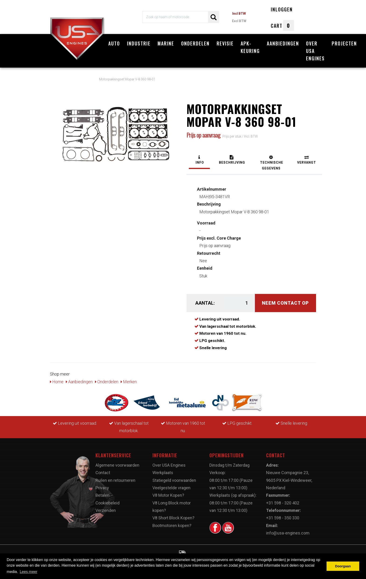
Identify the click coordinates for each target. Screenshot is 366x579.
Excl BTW (239, 21)
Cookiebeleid (107, 500)
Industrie (139, 43)
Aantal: (205, 300)
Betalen (102, 492)
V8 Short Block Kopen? (173, 515)
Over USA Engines (315, 51)
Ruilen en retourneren (115, 477)
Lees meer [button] (28, 572)
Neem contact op (285, 300)
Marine (166, 43)
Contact (102, 470)
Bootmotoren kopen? (171, 522)
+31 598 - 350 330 (282, 515)
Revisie (225, 43)
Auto (114, 43)
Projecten (344, 43)
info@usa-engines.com (288, 530)
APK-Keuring (250, 47)
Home (56, 379)
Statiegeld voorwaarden (174, 477)
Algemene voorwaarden (117, 462)
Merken (129, 379)
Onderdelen (195, 43)
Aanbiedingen (283, 43)
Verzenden (105, 508)
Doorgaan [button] (343, 566)
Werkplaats (162, 470)
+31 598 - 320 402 (282, 500)
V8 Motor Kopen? (168, 492)
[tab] (199, 158)
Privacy (102, 485)
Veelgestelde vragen (171, 485)
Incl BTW (239, 13)
